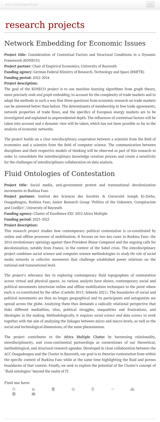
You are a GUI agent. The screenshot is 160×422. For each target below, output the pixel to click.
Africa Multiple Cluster (84, 337)
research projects (45, 25)
